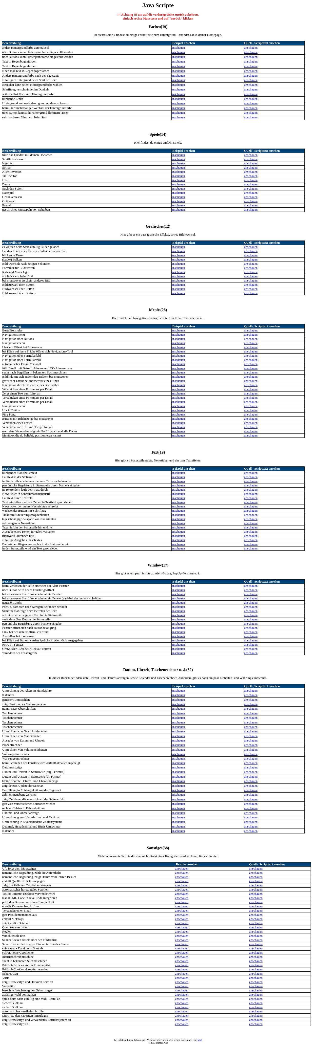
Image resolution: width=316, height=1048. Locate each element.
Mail (200, 1040)
